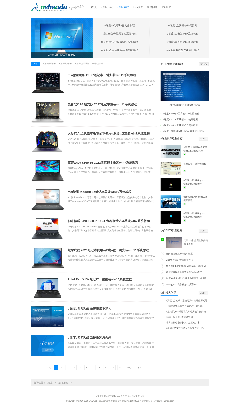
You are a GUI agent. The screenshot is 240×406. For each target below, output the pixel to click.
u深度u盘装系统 (82, 63)
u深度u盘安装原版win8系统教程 (119, 50)
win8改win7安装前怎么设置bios (182, 284)
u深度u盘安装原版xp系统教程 (120, 33)
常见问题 (152, 7)
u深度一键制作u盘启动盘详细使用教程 (183, 131)
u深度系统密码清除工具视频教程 (195, 198)
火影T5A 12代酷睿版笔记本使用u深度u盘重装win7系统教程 (109, 133)
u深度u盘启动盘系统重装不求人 (89, 308)
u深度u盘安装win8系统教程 (183, 42)
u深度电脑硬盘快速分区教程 (183, 50)
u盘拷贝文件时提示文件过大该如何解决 (186, 311)
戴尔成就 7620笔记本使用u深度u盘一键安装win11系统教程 (108, 250)
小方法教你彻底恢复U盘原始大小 (183, 322)
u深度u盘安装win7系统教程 (183, 33)
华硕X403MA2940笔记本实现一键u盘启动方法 (186, 266)
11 (120, 367)
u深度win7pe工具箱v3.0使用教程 (180, 119)
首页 (49, 367)
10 (113, 367)
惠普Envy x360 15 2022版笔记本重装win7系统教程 (103, 162)
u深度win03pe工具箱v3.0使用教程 (181, 113)
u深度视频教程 (65, 63)
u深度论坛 (139, 396)
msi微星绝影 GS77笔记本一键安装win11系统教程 (102, 75)
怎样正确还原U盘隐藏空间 (179, 317)
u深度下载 (107, 7)
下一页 (129, 367)
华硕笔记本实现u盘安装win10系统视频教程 (195, 149)
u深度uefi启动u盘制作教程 (119, 25)
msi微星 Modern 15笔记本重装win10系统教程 (100, 192)
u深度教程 (123, 7)
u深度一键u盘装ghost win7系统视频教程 (194, 182)
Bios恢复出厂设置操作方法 (179, 260)
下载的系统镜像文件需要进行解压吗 (184, 306)
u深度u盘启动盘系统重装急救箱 (89, 337)
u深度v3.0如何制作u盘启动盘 (185, 105)
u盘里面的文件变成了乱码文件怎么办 (185, 328)
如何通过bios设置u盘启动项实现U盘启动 (186, 278)
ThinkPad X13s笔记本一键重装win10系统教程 (100, 279)
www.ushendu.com (98, 401)
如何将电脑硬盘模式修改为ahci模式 (184, 272)
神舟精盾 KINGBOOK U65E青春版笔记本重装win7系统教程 (109, 221)
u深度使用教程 (49, 63)
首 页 (94, 7)
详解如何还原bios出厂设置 (179, 253)
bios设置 (138, 7)
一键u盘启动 (97, 63)
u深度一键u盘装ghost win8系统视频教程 (194, 215)
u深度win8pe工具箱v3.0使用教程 (180, 125)
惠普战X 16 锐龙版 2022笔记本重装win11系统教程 (102, 104)
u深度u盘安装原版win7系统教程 (119, 42)
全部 (36, 63)
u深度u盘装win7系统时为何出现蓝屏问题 (186, 300)
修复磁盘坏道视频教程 (195, 163)
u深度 (50, 382)
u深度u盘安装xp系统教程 (182, 25)
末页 (139, 367)
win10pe (166, 7)
